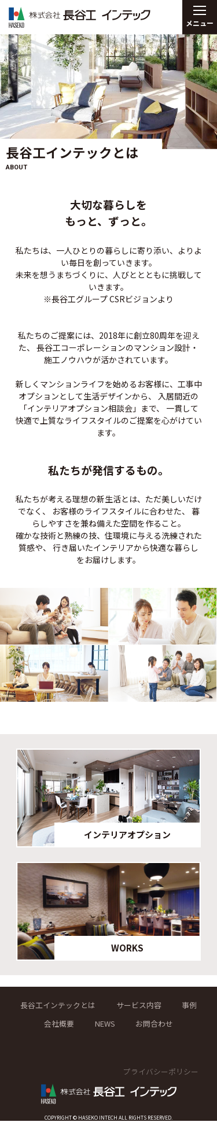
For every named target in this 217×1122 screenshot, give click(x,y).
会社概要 (74, 1024)
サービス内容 (159, 1005)
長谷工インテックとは (73, 1005)
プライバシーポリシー (157, 1072)
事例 (28, 1024)
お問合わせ (176, 1024)
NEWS (123, 1024)
